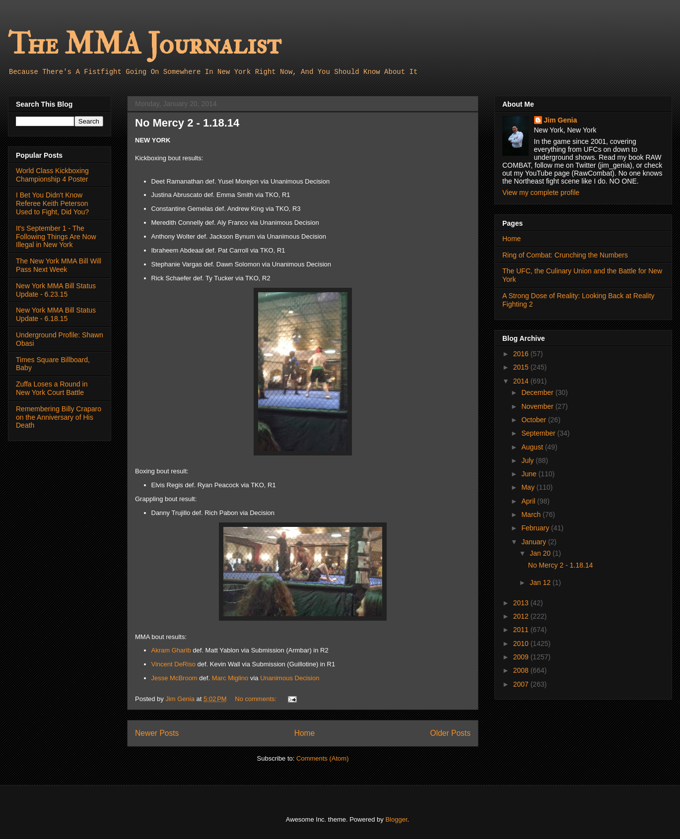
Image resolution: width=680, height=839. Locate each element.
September (539, 433)
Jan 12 (541, 582)
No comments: (256, 699)
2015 (522, 367)
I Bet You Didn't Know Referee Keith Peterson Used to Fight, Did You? (52, 203)
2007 (522, 684)
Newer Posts (157, 733)
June (529, 474)
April (529, 501)
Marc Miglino (230, 678)
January (534, 542)
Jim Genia (560, 120)
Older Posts (450, 733)
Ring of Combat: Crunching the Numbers (565, 255)
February (536, 528)
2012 (522, 616)
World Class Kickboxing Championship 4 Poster (52, 175)
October (534, 420)
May (528, 487)
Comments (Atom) (322, 758)
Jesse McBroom (174, 678)
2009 (522, 657)
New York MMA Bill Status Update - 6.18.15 (56, 314)
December (538, 392)
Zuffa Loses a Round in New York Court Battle (52, 388)
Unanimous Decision (289, 678)
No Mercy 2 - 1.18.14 (187, 123)
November (538, 406)
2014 (522, 381)
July (528, 460)
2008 (522, 670)
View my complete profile (540, 192)
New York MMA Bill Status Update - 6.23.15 (56, 290)
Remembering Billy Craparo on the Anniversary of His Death (58, 417)
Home (304, 733)
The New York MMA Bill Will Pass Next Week (58, 265)
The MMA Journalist (144, 44)
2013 (522, 603)
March (532, 514)
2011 (522, 630)
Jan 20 (541, 553)
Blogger (396, 819)
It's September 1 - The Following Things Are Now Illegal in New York (56, 236)
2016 (522, 354)
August (532, 447)
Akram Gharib (171, 650)
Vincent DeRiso (173, 664)
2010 (522, 643)
